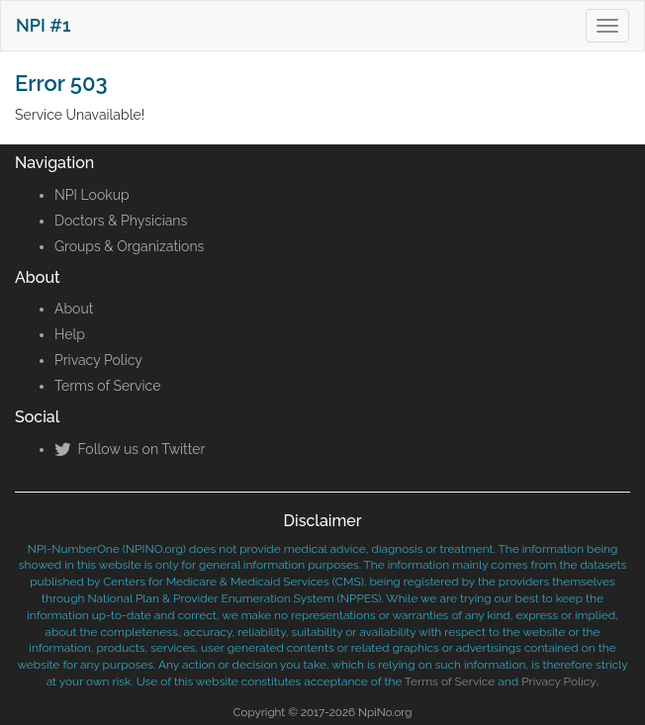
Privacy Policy (98, 360)
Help (69, 334)
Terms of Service (107, 386)
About (73, 309)
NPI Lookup (92, 195)
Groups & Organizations (129, 246)
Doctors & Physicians (120, 220)
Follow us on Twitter (129, 449)
